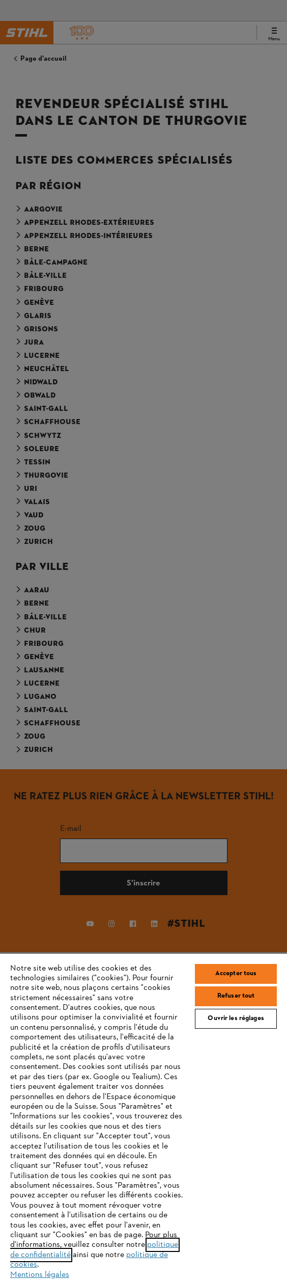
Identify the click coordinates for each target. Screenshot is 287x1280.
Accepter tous (236, 973)
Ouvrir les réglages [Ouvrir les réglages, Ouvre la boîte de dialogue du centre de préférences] (236, 1018)
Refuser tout (236, 996)
